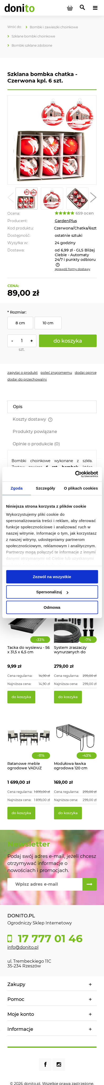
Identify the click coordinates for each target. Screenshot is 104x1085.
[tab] (52, 407)
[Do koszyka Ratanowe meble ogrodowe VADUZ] (21, 813)
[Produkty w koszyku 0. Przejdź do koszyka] (69, 8)
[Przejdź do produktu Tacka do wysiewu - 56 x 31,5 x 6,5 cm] (28, 627)
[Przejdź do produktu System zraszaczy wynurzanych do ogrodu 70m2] (75, 627)
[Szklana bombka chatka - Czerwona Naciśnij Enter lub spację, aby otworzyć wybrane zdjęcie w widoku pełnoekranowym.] (51, 140)
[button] (10, 198)
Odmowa (52, 607)
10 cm (48, 323)
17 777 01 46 (48, 938)
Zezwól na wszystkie (52, 576)
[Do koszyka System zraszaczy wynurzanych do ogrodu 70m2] (68, 697)
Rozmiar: (16, 312)
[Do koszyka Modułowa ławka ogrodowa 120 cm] (68, 813)
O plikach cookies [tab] (81, 488)
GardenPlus (66, 220)
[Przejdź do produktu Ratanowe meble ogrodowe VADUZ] (28, 743)
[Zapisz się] (89, 884)
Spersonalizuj (52, 592)
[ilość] (21, 341)
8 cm (20, 323)
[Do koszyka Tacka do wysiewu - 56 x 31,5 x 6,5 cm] (21, 697)
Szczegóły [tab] (45, 488)
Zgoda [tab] (17, 488)
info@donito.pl (22, 947)
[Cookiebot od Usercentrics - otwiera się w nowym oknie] (75, 474)
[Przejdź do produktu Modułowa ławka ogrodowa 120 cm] (75, 743)
